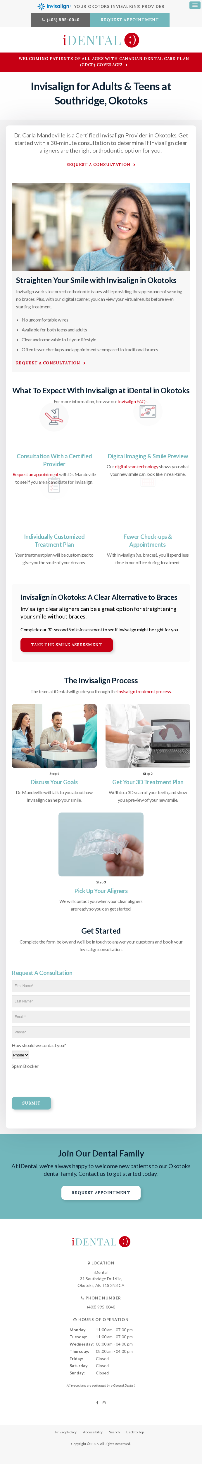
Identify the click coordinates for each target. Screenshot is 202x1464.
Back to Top (135, 1432)
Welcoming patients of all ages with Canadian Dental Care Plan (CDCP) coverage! (104, 61)
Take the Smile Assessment (66, 644)
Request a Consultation (98, 165)
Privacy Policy (66, 1432)
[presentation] (46, 1080)
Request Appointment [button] (130, 20)
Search (114, 1432)
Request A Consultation (48, 363)
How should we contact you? (39, 1045)
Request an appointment (35, 474)
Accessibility (93, 1432)
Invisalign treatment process (144, 691)
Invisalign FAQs (133, 401)
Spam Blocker (25, 1066)
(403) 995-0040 (63, 20)
